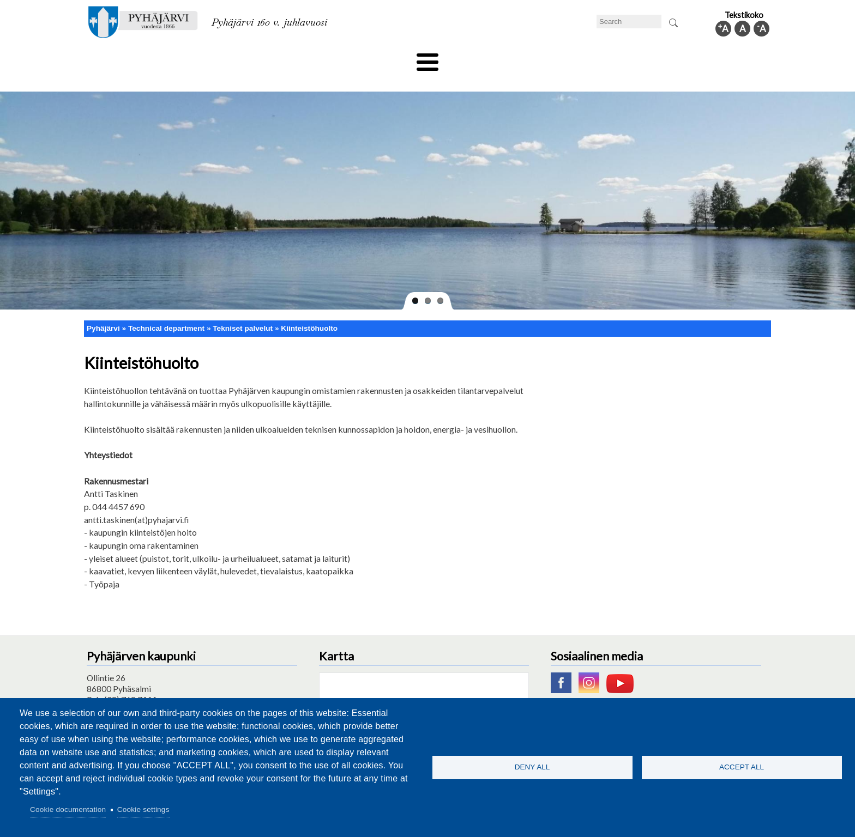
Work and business (544, 58)
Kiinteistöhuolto (309, 310)
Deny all (532, 767)
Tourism (475, 58)
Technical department (142, 58)
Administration (626, 58)
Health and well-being (401, 58)
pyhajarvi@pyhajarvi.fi (127, 693)
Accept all (741, 767)
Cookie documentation (68, 809)
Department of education (247, 58)
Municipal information (712, 58)
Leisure (328, 58)
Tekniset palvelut (243, 310)
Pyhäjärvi (103, 310)
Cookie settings (143, 809)
